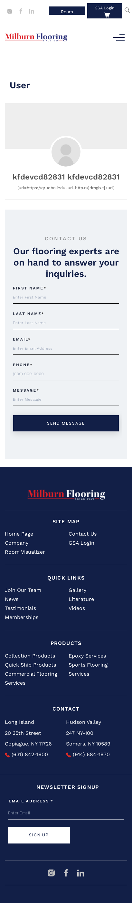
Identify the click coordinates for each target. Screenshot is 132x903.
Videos (77, 608)
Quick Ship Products (30, 665)
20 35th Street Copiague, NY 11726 (28, 738)
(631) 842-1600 (26, 754)
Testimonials (20, 608)
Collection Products (30, 656)
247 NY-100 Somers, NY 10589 (88, 738)
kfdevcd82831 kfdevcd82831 (66, 176)
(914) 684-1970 (88, 754)
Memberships (21, 617)
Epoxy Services (87, 656)
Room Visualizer (25, 552)
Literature (81, 599)
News (11, 599)
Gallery (77, 590)
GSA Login (105, 7)
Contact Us (83, 534)
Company (16, 543)
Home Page (19, 534)
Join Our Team (23, 590)
